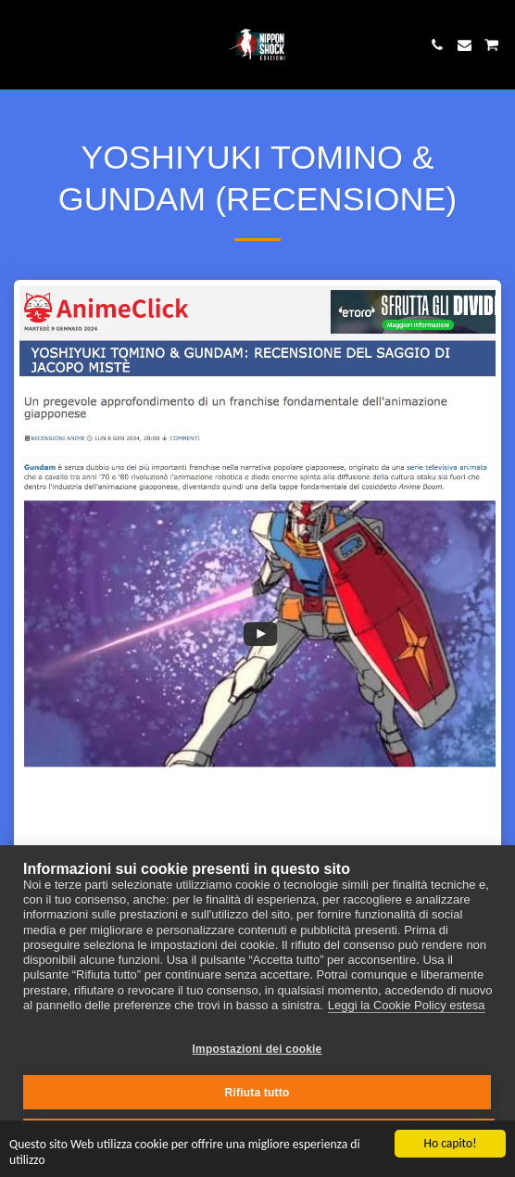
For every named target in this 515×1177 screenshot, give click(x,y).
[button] (20, 44)
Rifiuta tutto (257, 1092)
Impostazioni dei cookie (257, 1049)
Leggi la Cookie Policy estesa (406, 1005)
